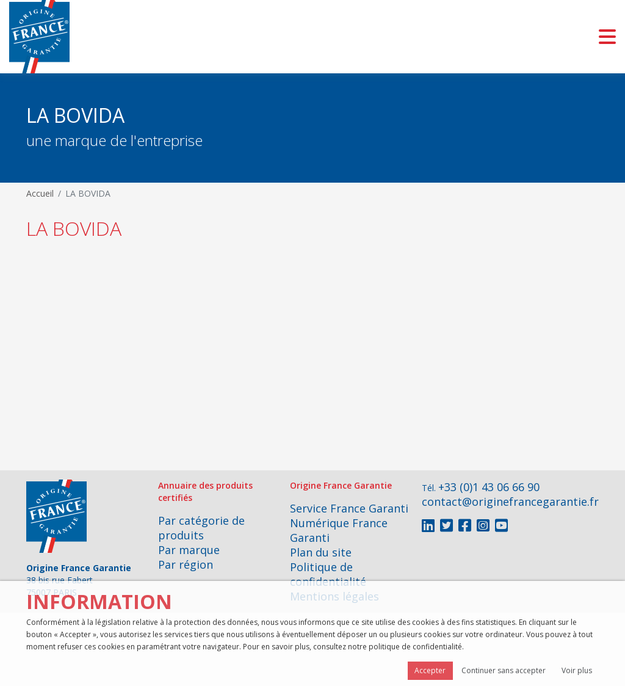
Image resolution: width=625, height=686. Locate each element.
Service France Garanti (349, 508)
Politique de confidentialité (328, 574)
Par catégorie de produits (201, 527)
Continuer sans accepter (503, 670)
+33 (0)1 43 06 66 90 (489, 487)
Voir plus (577, 670)
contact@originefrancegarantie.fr (510, 501)
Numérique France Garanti (339, 530)
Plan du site (321, 552)
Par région (185, 564)
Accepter (430, 670)
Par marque (189, 549)
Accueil (40, 193)
